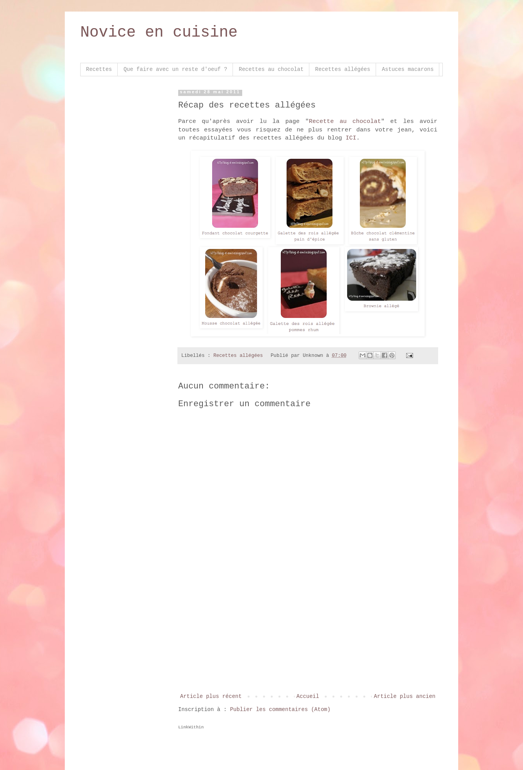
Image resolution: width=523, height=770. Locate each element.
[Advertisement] (308, 634)
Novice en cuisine (159, 32)
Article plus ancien (404, 696)
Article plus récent (211, 696)
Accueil (308, 696)
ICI (351, 137)
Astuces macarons (408, 69)
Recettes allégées (342, 69)
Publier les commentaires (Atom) (280, 709)
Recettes (99, 69)
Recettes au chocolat (271, 69)
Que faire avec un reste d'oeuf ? (175, 69)
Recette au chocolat (345, 121)
